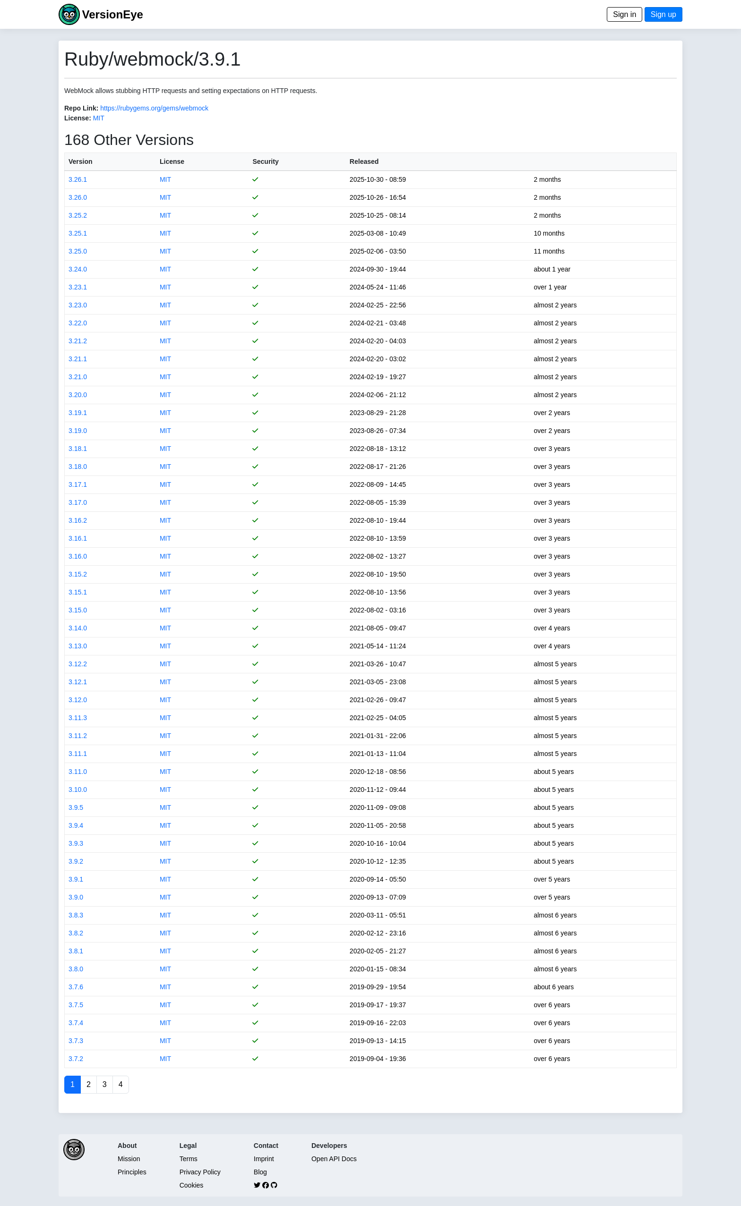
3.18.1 (78, 448)
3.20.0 (78, 395)
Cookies (192, 1185)
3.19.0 (78, 430)
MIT (98, 118)
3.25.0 (78, 251)
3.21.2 (78, 341)
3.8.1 (76, 951)
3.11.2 (78, 735)
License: (77, 118)
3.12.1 (78, 682)
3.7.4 (76, 1023)
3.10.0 (78, 789)
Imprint (264, 1159)
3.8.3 (76, 915)
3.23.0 (78, 305)
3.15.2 (78, 574)
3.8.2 (76, 933)
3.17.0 (78, 502)
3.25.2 (78, 215)
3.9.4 (76, 825)
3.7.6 (76, 987)
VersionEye (112, 14)
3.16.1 (78, 538)
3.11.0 (78, 771)
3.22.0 (78, 323)
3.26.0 (78, 197)
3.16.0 (78, 556)
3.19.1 (78, 412)
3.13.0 (78, 646)
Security (265, 161)
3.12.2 (78, 664)
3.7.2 (76, 1058)
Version (81, 161)
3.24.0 (78, 269)
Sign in (624, 14)
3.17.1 (78, 484)
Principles (132, 1172)
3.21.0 (78, 377)
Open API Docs (334, 1159)
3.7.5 (76, 1005)
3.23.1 (78, 287)
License (172, 161)
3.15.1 (78, 592)
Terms (189, 1159)
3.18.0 (78, 466)
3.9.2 (76, 861)
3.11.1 (78, 753)
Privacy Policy (200, 1172)
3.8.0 (76, 969)
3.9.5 (76, 807)
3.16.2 (78, 520)
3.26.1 (78, 179)
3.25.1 (78, 233)
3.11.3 (78, 718)
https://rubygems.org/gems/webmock (154, 108)
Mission (129, 1159)
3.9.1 (76, 879)
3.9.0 (76, 897)
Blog (260, 1172)
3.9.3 (76, 843)
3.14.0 (78, 628)
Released (364, 161)
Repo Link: (81, 108)
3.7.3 (76, 1041)
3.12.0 (78, 700)
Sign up (663, 14)
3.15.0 (78, 610)
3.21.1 (78, 359)
